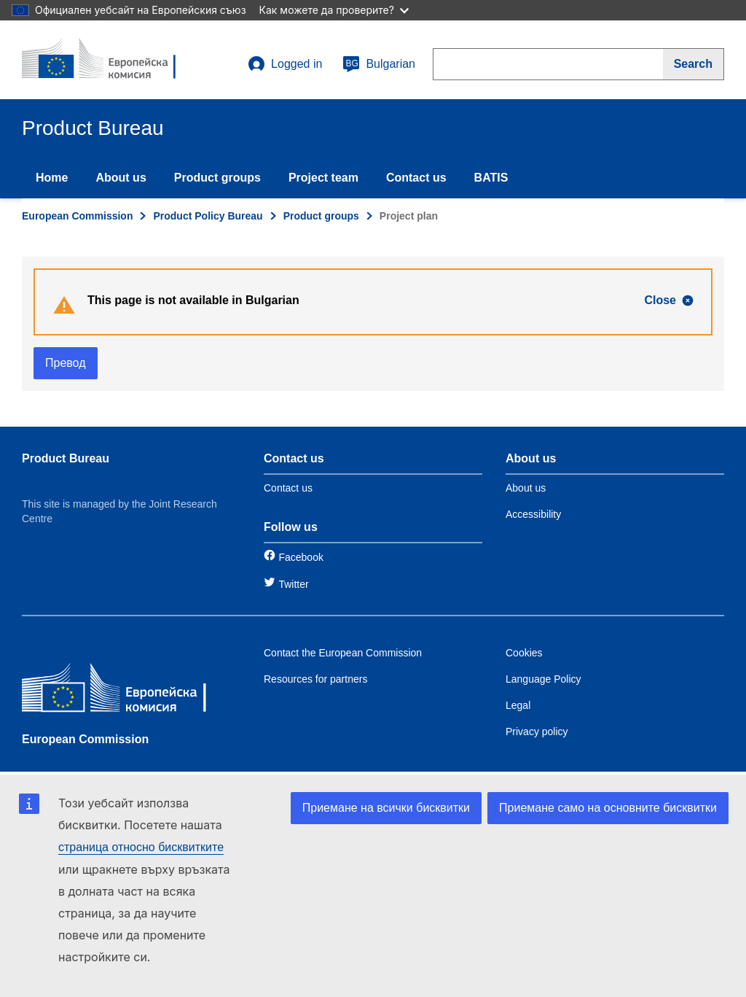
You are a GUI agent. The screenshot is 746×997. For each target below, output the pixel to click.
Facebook (300, 557)
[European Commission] (127, 691)
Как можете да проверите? (334, 10)
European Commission (77, 216)
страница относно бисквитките (141, 847)
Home (52, 177)
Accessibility (533, 514)
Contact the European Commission (343, 653)
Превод (65, 363)
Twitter (293, 584)
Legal (518, 705)
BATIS (491, 177)
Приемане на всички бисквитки (386, 808)
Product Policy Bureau (207, 216)
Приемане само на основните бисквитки (608, 808)
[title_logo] (110, 60)
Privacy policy (537, 731)
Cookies (524, 653)
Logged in (285, 64)
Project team (323, 177)
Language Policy (543, 679)
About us (120, 177)
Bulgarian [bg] (378, 64)
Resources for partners (315, 679)
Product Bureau (65, 458)
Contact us (416, 177)
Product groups (217, 177)
